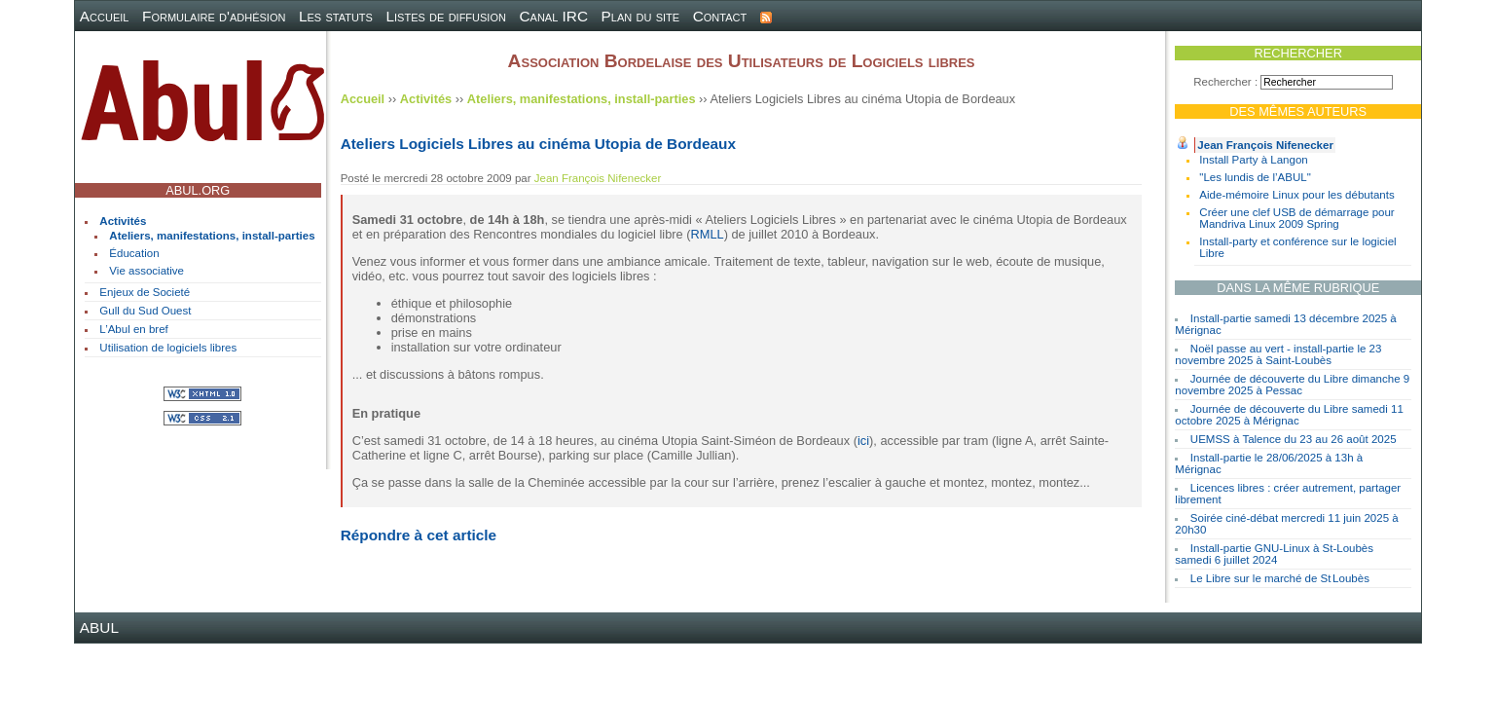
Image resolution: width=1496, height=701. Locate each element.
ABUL (99, 627)
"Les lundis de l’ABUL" (1254, 177)
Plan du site (641, 16)
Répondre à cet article (418, 535)
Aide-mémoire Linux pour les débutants (1296, 195)
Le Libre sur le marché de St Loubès (1279, 578)
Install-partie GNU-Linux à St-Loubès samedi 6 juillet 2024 (1274, 554)
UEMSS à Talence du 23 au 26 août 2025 (1293, 439)
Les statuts (336, 16)
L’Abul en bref (133, 329)
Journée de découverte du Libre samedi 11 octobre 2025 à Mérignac (1289, 414)
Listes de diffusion (445, 16)
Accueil (104, 16)
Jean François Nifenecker (1265, 145)
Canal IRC (553, 16)
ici (863, 440)
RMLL (707, 234)
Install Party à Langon (1253, 160)
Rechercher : (1225, 82)
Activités (122, 221)
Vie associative (146, 271)
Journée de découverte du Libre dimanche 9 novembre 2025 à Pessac (1292, 384)
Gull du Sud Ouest (145, 310)
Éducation (134, 253)
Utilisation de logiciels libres (168, 347)
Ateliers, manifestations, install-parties (211, 235)
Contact (720, 16)
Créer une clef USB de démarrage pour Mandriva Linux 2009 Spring (1296, 218)
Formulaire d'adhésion (213, 16)
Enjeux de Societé (144, 292)
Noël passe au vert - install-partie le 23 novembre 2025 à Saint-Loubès (1278, 354)
